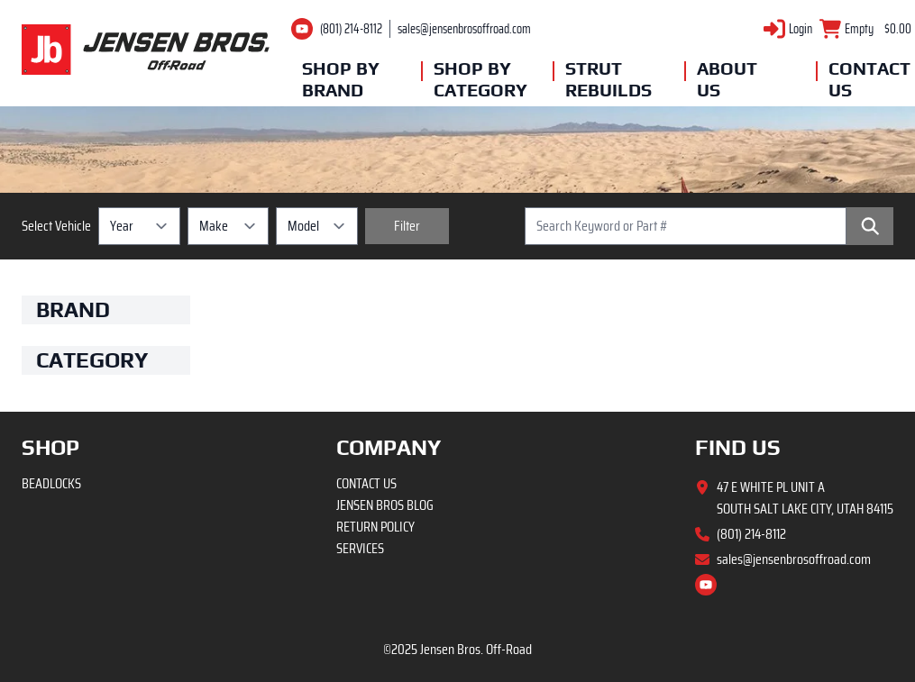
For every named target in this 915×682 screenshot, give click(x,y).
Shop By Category (477, 79)
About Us (727, 79)
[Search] (869, 226)
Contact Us (869, 79)
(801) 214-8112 (351, 29)
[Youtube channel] (302, 29)
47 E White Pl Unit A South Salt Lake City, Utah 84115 (805, 498)
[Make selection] (229, 226)
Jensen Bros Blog (385, 505)
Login (800, 29)
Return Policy (375, 526)
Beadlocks (51, 483)
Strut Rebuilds (608, 79)
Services (360, 548)
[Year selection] (139, 226)
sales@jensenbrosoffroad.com (464, 29)
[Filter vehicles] (407, 226)
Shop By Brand (341, 79)
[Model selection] (317, 226)
